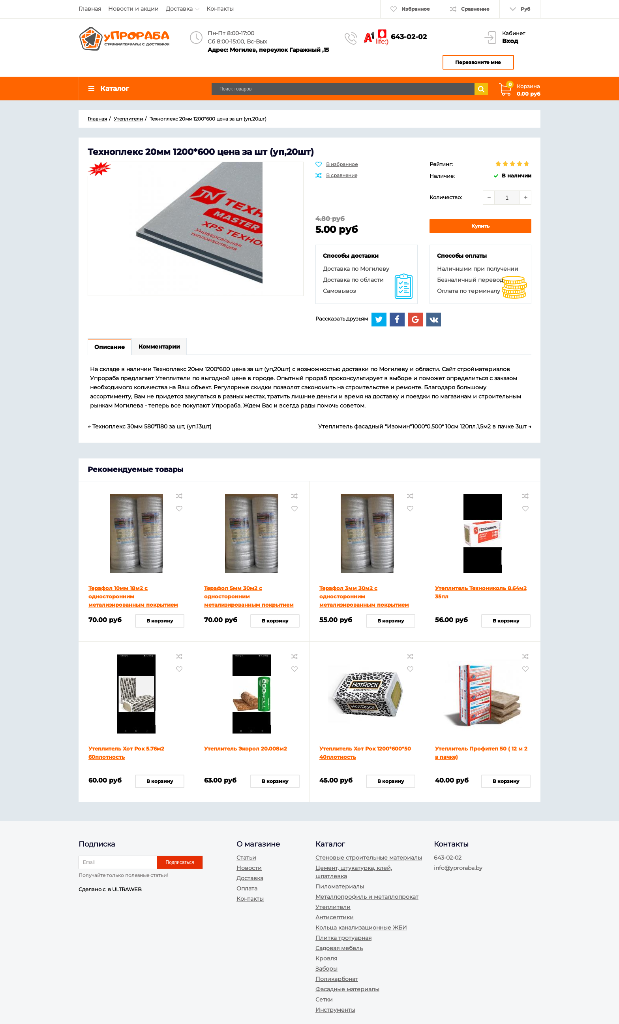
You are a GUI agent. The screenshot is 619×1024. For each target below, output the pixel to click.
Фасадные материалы (347, 989)
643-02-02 (409, 37)
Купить (480, 228)
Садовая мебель (339, 948)
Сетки (324, 999)
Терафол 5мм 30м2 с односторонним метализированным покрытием (249, 599)
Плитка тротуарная (343, 937)
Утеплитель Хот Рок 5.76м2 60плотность (126, 755)
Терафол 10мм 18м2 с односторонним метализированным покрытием (133, 599)
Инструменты (335, 1009)
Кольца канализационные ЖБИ (361, 927)
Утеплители (333, 907)
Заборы (326, 968)
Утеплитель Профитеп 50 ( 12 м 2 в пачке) (481, 755)
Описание (110, 349)
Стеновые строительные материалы (368, 857)
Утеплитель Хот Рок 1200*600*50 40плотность (365, 755)
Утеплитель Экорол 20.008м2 (245, 751)
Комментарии (161, 349)
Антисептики (334, 917)
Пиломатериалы (339, 886)
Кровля (326, 958)
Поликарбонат (336, 979)
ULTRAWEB (127, 889)
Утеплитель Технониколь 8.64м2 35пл (481, 595)
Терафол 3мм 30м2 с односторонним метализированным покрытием (364, 599)
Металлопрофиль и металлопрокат (366, 896)
